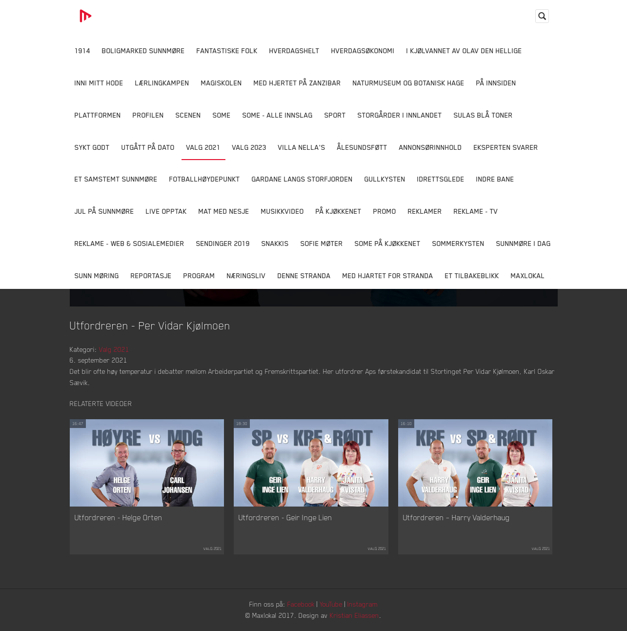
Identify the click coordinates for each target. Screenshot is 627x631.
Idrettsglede (441, 179)
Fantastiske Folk (227, 50)
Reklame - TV (476, 211)
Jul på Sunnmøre (104, 211)
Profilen (148, 115)
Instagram (362, 604)
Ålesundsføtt (362, 147)
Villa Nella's (301, 147)
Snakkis (275, 243)
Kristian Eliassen (354, 615)
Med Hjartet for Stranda (388, 275)
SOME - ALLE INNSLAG (278, 115)
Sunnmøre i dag (523, 243)
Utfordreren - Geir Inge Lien (285, 517)
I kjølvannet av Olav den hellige (464, 50)
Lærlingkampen (162, 83)
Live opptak (166, 211)
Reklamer (425, 211)
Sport (335, 115)
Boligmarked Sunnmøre (143, 50)
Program (199, 275)
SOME (222, 115)
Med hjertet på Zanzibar (297, 83)
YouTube (331, 604)
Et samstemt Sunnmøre (116, 179)
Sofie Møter (322, 243)
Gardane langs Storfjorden (302, 179)
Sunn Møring (97, 275)
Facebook (301, 604)
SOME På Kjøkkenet (388, 243)
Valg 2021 (203, 147)
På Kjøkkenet (339, 211)
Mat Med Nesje (224, 211)
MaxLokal (528, 275)
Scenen (188, 115)
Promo (384, 211)
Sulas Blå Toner (483, 115)
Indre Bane (495, 179)
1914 (82, 50)
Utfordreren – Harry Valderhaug (456, 517)
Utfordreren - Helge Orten (118, 517)
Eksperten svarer (506, 147)
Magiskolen (221, 83)
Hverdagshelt (294, 50)
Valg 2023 (249, 147)
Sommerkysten (458, 243)
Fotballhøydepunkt (204, 179)
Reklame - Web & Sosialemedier (129, 243)
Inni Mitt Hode (99, 83)
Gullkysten (384, 179)
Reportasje (151, 275)
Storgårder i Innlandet (400, 115)
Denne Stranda (304, 275)
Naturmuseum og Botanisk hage (409, 83)
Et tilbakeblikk (472, 275)
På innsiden (496, 83)
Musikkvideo (282, 211)
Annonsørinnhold (430, 147)
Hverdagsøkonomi (363, 50)
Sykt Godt (92, 147)
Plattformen (98, 115)
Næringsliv (246, 275)
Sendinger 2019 (223, 243)
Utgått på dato (148, 147)
